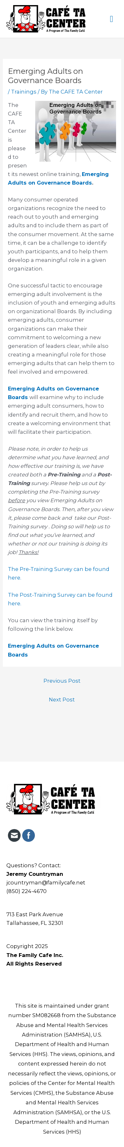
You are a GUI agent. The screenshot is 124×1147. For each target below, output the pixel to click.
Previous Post (62, 681)
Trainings (23, 91)
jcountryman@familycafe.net (45, 882)
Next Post (62, 699)
